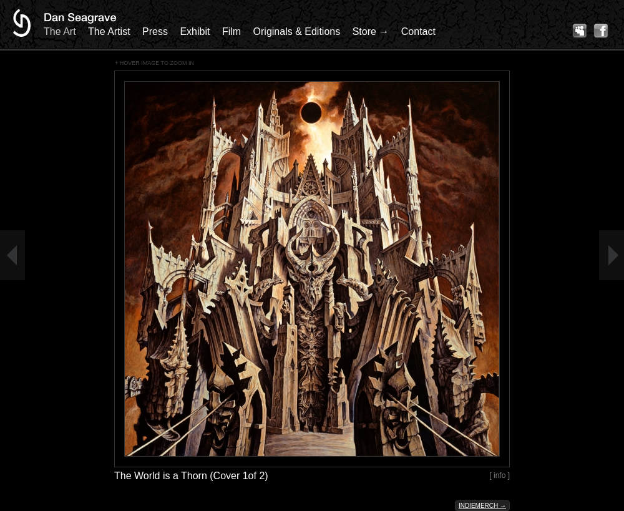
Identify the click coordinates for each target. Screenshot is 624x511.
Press (155, 31)
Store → (371, 31)
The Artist (109, 31)
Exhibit (195, 31)
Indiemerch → (482, 505)
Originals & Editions (297, 31)
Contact (418, 31)
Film (231, 31)
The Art (60, 31)
